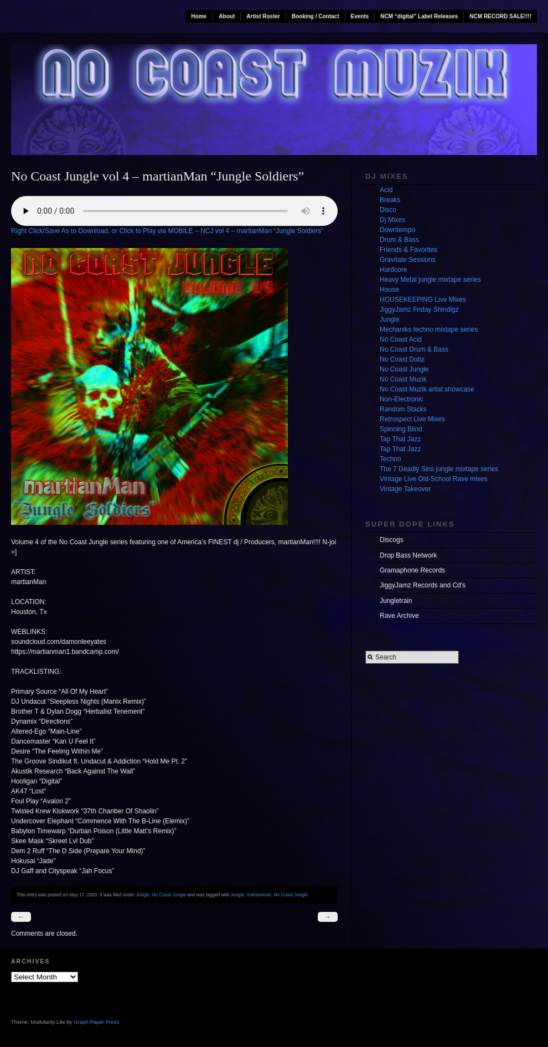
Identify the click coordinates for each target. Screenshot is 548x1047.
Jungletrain (396, 601)
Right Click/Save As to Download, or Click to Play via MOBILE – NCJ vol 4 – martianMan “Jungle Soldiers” (167, 231)
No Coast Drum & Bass (414, 349)
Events (360, 16)
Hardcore (393, 270)
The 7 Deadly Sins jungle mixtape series (439, 469)
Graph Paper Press (96, 1022)
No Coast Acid (401, 339)
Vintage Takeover (405, 489)
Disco (388, 210)
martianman (259, 895)
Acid (386, 190)
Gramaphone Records (412, 570)
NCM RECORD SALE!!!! (500, 16)
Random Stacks (403, 409)
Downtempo (397, 230)
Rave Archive (399, 616)
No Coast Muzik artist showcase (427, 389)
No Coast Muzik (403, 379)
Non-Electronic (401, 399)
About (227, 16)
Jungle (142, 895)
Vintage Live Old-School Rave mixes (434, 479)
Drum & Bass (399, 240)
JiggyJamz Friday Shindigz (419, 309)
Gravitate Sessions (408, 260)
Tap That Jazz (400, 439)
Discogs (392, 540)
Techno (390, 459)
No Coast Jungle (169, 895)
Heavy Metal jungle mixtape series (430, 279)
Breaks (390, 200)
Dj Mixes (392, 220)
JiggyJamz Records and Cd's (423, 585)
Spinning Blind (401, 429)
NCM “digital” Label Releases (419, 16)
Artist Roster (263, 16)
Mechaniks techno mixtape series (429, 329)
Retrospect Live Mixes (412, 419)
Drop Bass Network (408, 555)
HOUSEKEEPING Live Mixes (423, 299)
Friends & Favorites (408, 250)
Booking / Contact (315, 16)
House (389, 289)
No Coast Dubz (402, 359)
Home (198, 16)
